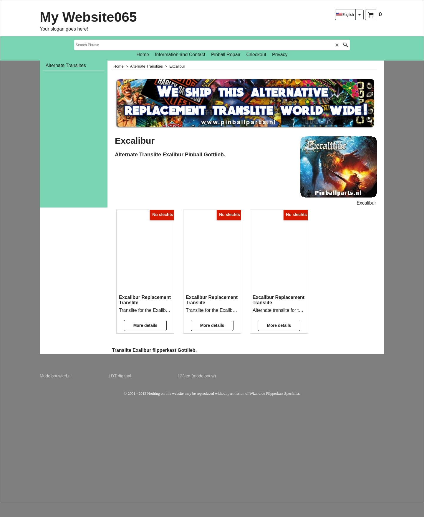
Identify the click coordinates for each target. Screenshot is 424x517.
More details (145, 325)
